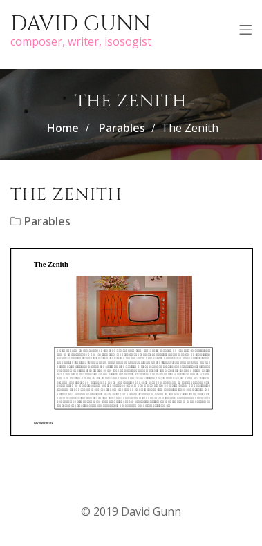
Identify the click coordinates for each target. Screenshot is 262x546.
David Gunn (80, 24)
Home (63, 127)
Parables (122, 127)
